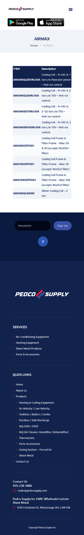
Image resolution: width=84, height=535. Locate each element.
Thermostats (26, 438)
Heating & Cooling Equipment (36, 402)
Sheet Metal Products (29, 348)
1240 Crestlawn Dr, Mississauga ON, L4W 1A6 (43, 507)
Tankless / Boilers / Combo (34, 414)
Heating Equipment (27, 342)
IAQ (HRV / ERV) (28, 426)
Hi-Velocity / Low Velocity (34, 408)
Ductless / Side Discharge (34, 420)
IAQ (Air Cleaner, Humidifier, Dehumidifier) (44, 432)
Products (21, 396)
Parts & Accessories (28, 354)
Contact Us (22, 461)
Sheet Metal (26, 455)
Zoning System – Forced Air (35, 449)
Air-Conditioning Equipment (32, 336)
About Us (21, 390)
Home (34, 45)
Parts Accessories (29, 443)
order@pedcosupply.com (32, 490)
